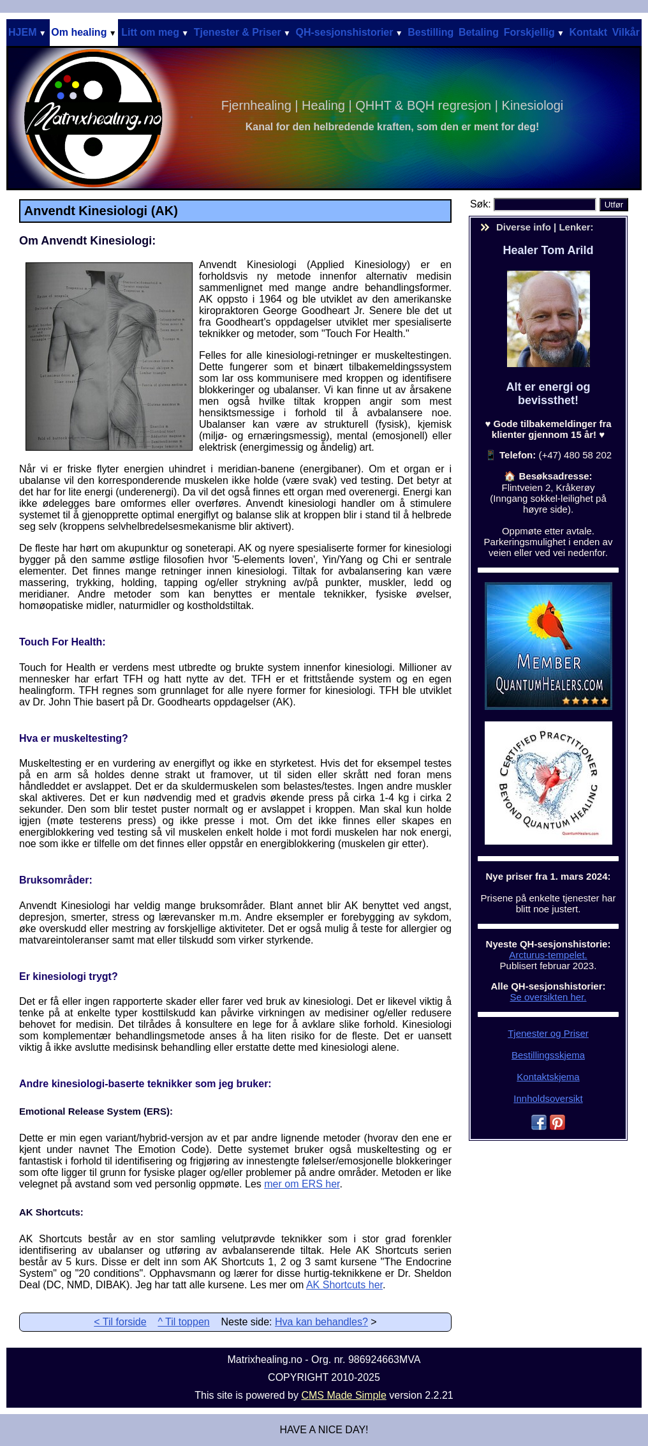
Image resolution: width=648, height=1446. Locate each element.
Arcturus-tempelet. (548, 954)
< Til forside (120, 1321)
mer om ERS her (301, 1184)
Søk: (482, 204)
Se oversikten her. (548, 996)
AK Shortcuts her (344, 1284)
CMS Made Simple (343, 1395)
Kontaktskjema (548, 1076)
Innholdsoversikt (547, 1098)
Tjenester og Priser (548, 1033)
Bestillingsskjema (548, 1055)
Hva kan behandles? (321, 1321)
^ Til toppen (183, 1321)
